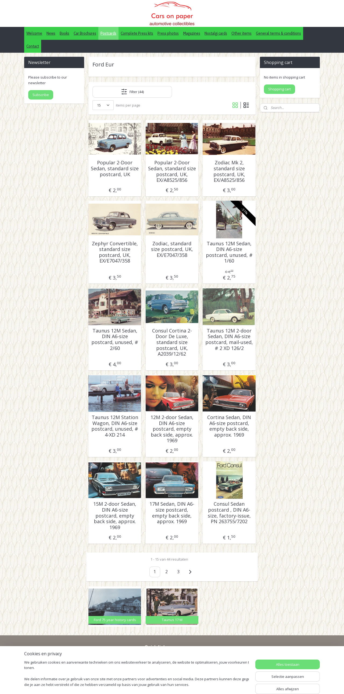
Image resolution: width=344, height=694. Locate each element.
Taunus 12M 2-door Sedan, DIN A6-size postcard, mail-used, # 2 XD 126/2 (229, 339)
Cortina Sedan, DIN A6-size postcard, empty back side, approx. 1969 (229, 426)
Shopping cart (279, 89)
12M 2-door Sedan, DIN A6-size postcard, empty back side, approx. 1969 (172, 429)
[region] (136, 674)
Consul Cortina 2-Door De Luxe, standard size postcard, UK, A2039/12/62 (172, 342)
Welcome (34, 33)
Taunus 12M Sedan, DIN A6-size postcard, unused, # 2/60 (114, 339)
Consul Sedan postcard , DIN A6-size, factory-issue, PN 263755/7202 (229, 512)
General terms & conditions (278, 33)
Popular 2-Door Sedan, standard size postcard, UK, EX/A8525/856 (172, 171)
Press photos (168, 33)
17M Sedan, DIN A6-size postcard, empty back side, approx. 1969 (171, 512)
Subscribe (41, 94)
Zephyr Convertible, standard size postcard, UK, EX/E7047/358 (115, 252)
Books (64, 33)
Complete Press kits (137, 33)
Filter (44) (132, 91)
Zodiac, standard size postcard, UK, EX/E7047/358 (172, 249)
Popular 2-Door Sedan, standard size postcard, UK (115, 168)
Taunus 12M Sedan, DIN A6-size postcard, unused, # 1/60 (229, 252)
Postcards (108, 33)
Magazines (191, 33)
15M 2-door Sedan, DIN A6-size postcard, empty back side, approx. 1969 (114, 515)
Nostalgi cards (216, 33)
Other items (241, 33)
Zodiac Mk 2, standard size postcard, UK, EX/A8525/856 (229, 171)
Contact (32, 46)
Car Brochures (85, 33)
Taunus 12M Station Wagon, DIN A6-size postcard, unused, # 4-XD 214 (114, 426)
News (50, 33)
